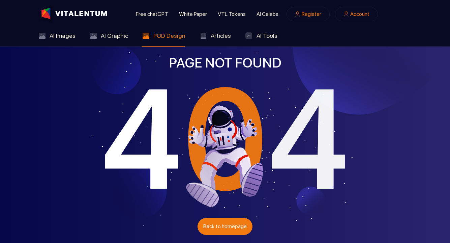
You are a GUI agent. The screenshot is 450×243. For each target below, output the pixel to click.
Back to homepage (225, 226)
